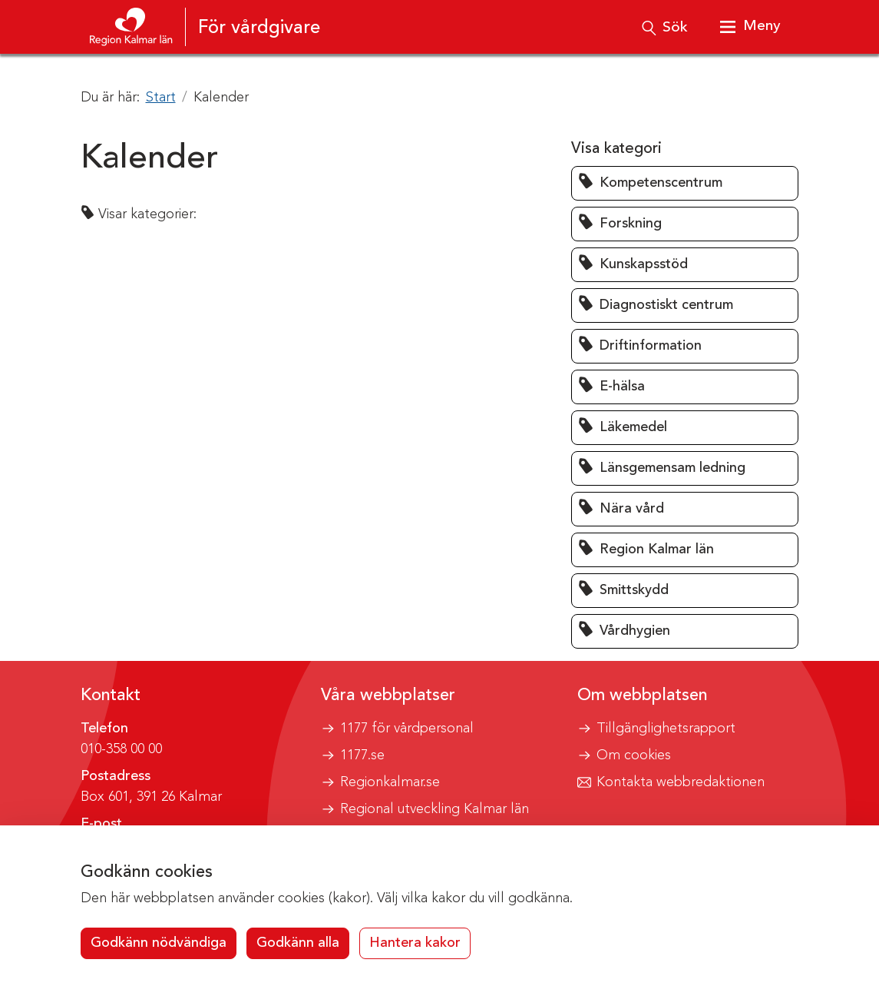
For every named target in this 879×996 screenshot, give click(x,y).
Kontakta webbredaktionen (680, 782)
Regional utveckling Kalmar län (434, 809)
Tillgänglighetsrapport (665, 728)
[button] (685, 183)
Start (161, 98)
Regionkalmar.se (390, 782)
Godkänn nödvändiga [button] (158, 943)
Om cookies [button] (633, 755)
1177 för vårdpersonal (407, 728)
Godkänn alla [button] (297, 943)
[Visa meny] (748, 27)
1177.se (362, 755)
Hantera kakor (415, 943)
